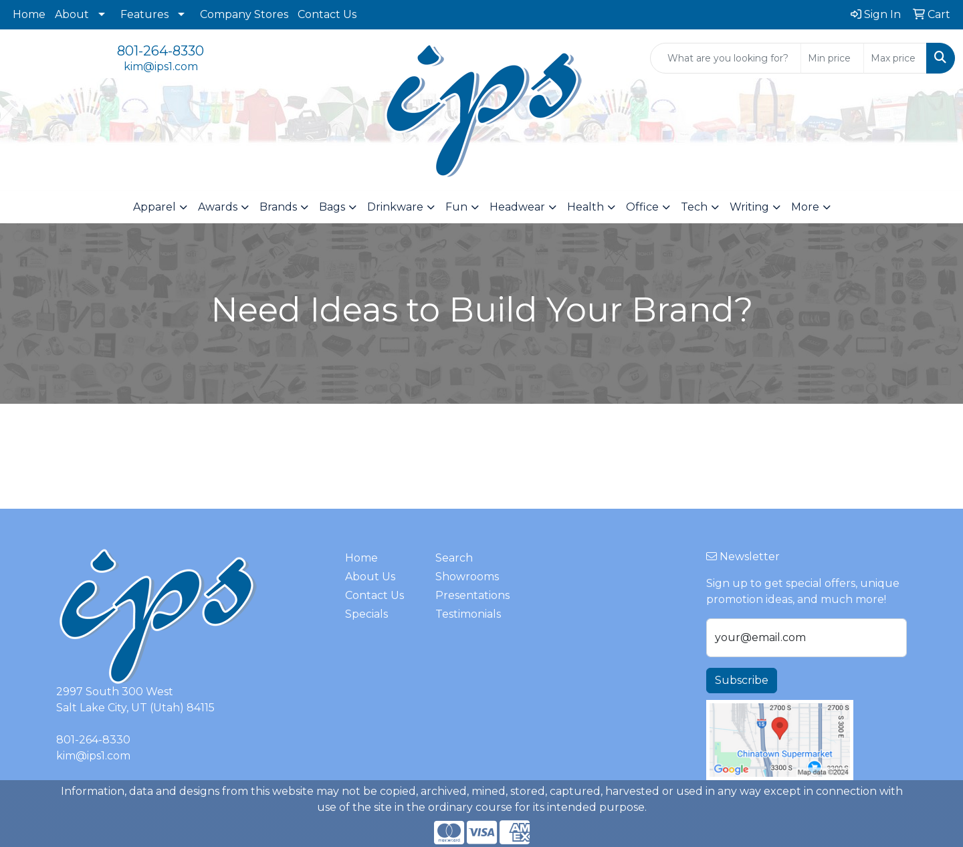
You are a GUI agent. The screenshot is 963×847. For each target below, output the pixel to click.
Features (144, 14)
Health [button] (585, 207)
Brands (278, 207)
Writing (749, 207)
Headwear (517, 207)
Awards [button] (217, 207)
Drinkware (395, 207)
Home (29, 14)
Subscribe (741, 680)
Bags (332, 207)
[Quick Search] (725, 58)
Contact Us (327, 14)
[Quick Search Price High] (895, 58)
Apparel (154, 207)
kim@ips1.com (161, 66)
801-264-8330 (160, 51)
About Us (370, 576)
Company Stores (244, 14)
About (72, 14)
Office (642, 207)
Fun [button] (456, 207)
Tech (694, 207)
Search (454, 558)
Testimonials (468, 614)
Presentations (472, 595)
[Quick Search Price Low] (832, 58)
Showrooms (467, 576)
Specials (366, 614)
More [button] (805, 207)
